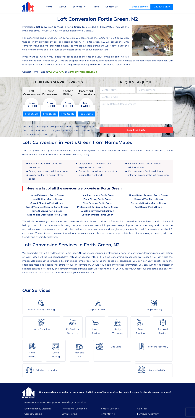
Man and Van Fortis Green (148, 199)
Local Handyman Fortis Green (97, 211)
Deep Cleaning (32, 396)
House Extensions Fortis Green (47, 195)
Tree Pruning (69, 401)
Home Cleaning (32, 401)
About (62, 6)
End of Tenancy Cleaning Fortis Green (47, 207)
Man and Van (107, 401)
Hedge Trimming (71, 396)
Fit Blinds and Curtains (149, 396)
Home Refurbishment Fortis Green (148, 195)
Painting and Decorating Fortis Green (47, 215)
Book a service (140, 6)
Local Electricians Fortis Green (97, 195)
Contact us (112, 6)
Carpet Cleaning (33, 390)
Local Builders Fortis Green (47, 199)
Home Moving (107, 390)
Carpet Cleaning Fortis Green (46, 203)
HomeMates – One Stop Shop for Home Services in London (117, 414)
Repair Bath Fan (146, 401)
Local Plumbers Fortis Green (97, 215)
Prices (95, 6)
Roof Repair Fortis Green (148, 207)
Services (77, 6)
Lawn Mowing (69, 390)
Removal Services (109, 385)
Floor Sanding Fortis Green (97, 203)
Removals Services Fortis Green (148, 203)
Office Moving (107, 396)
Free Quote (31, 114)
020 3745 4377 (162, 6)
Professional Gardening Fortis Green (97, 207)
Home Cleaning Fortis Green (47, 211)
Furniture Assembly (148, 390)
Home (49, 6)
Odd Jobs (142, 385)
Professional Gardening (74, 385)
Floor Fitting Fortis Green (97, 199)
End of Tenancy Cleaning (37, 385)
